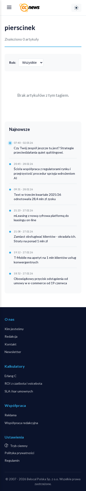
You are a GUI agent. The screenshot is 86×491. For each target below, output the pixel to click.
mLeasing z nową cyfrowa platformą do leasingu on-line (41, 218)
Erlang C (11, 376)
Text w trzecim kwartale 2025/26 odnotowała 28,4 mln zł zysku (37, 197)
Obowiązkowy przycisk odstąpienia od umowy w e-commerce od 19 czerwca (41, 281)
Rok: (12, 62)
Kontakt (11, 344)
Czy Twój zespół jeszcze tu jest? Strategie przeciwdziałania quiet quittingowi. (44, 150)
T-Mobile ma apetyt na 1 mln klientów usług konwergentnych (45, 260)
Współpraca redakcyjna (21, 423)
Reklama (11, 415)
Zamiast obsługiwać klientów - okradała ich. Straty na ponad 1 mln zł (45, 238)
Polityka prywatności (19, 453)
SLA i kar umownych (19, 391)
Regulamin (12, 460)
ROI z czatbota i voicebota (23, 383)
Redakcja (11, 336)
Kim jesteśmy (14, 329)
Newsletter (13, 352)
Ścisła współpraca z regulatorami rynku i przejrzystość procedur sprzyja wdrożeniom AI (44, 173)
